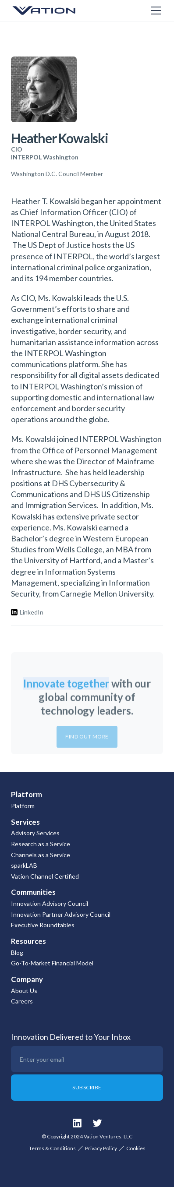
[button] (154, 10)
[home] (55, 10)
